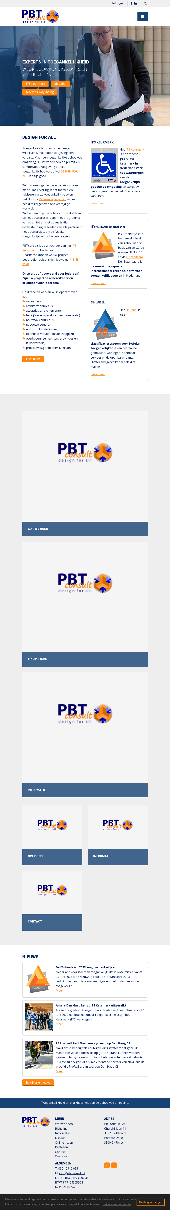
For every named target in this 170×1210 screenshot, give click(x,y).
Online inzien (64, 1143)
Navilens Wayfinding (40, 92)
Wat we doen (64, 1124)
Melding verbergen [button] (150, 1202)
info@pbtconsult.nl (72, 1173)
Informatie (62, 1133)
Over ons (61, 1156)
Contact (60, 1152)
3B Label (60, 84)
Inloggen (118, 3)
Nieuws (60, 1138)
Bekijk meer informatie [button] (117, 1204)
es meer (100, 283)
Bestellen (61, 1147)
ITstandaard (134, 257)
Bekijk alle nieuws (38, 1082)
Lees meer (33, 359)
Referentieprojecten (52, 199)
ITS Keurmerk (35, 84)
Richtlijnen (62, 1129)
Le (93, 283)
